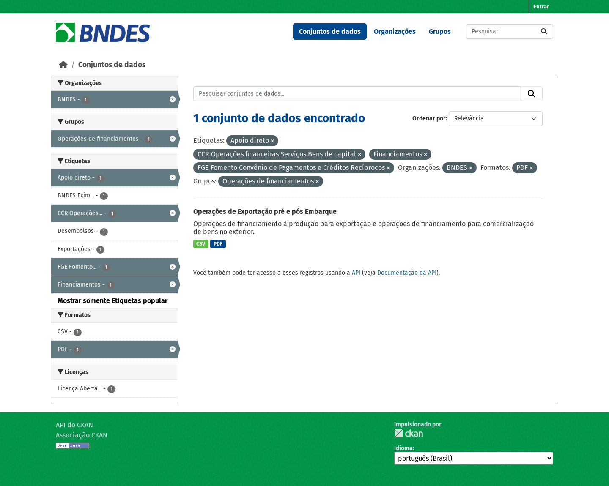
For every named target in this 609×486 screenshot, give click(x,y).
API (356, 272)
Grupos (440, 31)
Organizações (395, 31)
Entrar (541, 6)
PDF (218, 244)
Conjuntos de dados (330, 31)
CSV (200, 244)
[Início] (63, 64)
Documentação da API (406, 272)
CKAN (408, 433)
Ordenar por (429, 118)
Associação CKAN (81, 435)
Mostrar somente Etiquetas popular (112, 301)
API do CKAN (74, 425)
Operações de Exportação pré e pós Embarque (265, 212)
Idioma (403, 448)
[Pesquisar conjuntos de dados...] (509, 31)
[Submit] (543, 31)
